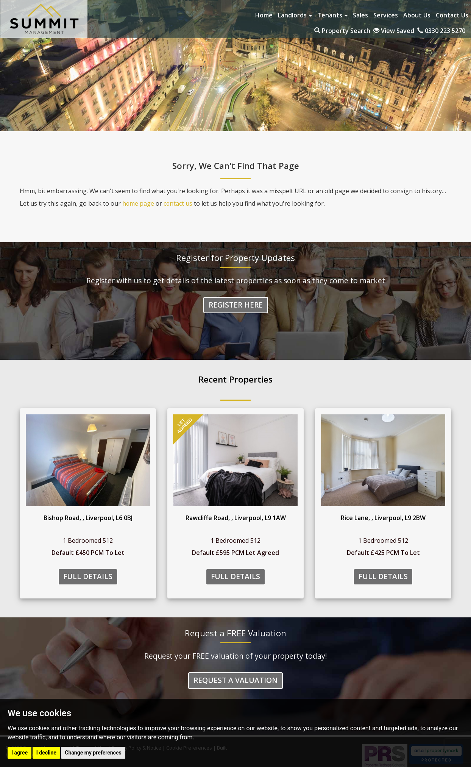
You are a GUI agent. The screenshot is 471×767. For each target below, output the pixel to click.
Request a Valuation (235, 681)
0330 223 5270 (441, 31)
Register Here (236, 305)
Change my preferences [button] (93, 753)
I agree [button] (19, 753)
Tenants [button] (332, 15)
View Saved (393, 31)
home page (138, 203)
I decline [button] (46, 753)
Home (264, 15)
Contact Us (452, 15)
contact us (178, 203)
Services (385, 15)
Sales (360, 15)
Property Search (342, 31)
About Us (416, 15)
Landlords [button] (295, 15)
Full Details (87, 577)
